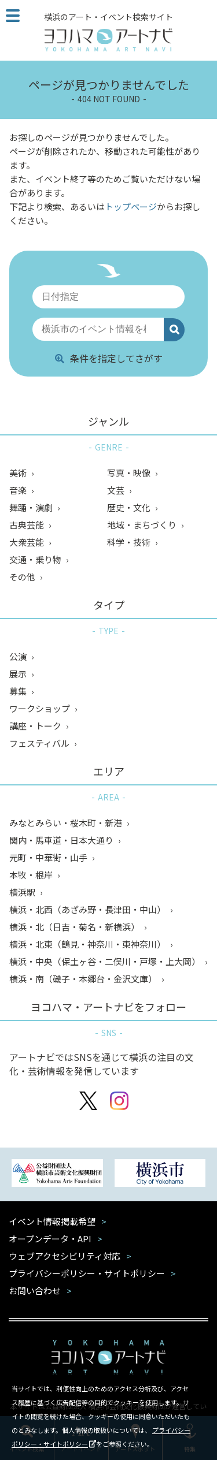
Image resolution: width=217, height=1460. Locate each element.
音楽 (18, 490)
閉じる (200, 1386)
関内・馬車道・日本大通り (62, 840)
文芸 (116, 490)
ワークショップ (40, 708)
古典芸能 (27, 525)
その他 (23, 577)
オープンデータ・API (50, 1238)
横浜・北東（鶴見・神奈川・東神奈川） (88, 944)
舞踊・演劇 (31, 507)
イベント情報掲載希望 (52, 1221)
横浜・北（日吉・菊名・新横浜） (75, 927)
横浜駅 (23, 892)
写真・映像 (129, 473)
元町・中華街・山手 (49, 857)
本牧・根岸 (31, 875)
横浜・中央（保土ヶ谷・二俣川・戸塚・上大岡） (105, 961)
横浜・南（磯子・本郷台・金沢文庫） (84, 979)
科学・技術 (129, 542)
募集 (18, 691)
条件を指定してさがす (109, 358)
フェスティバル (40, 743)
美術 (18, 473)
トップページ (131, 206)
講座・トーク (36, 726)
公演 (18, 656)
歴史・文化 (129, 507)
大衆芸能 (27, 542)
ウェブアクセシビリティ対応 (64, 1256)
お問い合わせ (35, 1290)
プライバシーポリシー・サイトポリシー (87, 1273)
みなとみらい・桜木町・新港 (66, 823)
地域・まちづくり (142, 525)
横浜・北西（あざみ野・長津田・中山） (88, 909)
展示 (18, 674)
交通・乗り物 (36, 559)
